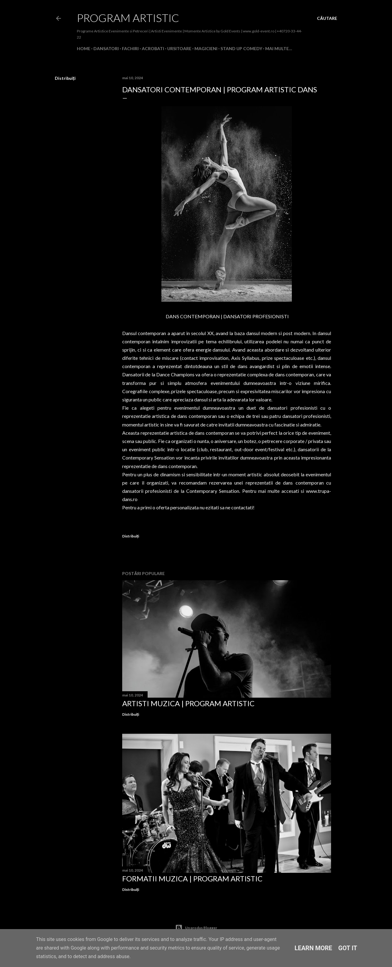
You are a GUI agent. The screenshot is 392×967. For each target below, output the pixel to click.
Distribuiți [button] (65, 78)
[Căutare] (327, 18)
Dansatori (106, 48)
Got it (347, 948)
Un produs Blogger (196, 928)
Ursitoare (179, 48)
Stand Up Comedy (241, 48)
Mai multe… (278, 48)
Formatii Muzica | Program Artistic (192, 878)
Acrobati (153, 48)
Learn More (313, 948)
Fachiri (130, 48)
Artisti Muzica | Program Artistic (188, 703)
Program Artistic (128, 17)
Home (83, 48)
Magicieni (205, 48)
